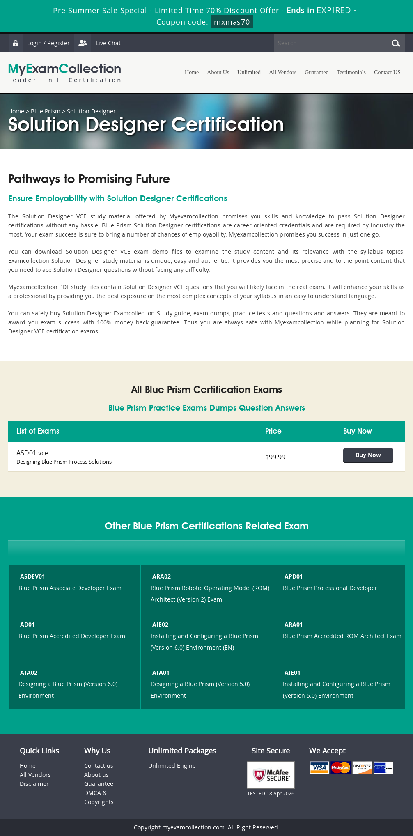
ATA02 (27, 672)
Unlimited (249, 72)
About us (96, 775)
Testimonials (351, 72)
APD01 (293, 576)
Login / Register (39, 43)
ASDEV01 (31, 576)
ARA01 (293, 624)
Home (192, 72)
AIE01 (292, 672)
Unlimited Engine (172, 765)
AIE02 (159, 624)
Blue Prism (45, 111)
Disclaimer (34, 784)
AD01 (26, 624)
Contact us (98, 765)
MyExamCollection (64, 73)
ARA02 (161, 576)
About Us (218, 72)
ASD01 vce (32, 452)
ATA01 (160, 672)
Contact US (387, 72)
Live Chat (97, 43)
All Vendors (282, 72)
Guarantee (316, 72)
